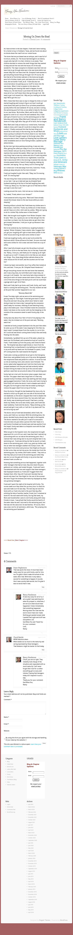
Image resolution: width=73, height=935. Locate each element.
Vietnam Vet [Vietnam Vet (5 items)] (62, 164)
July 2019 (30, 876)
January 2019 (31, 891)
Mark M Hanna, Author (61, 331)
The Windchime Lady (60, 442)
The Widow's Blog (11, 782)
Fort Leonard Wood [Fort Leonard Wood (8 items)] (59, 115)
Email (6, 726)
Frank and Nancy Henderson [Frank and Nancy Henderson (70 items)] (60, 118)
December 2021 (32, 817)
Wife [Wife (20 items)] (55, 173)
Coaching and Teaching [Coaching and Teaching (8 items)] (60, 107)
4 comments (45, 39)
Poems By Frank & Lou (44, 20)
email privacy (61, 83)
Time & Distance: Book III (12, 20)
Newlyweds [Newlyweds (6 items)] (56, 149)
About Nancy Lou (15, 18)
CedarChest (10, 766)
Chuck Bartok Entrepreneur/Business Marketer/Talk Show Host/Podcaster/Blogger (61, 267)
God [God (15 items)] (65, 123)
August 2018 (31, 904)
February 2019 (32, 889)
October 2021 (32, 822)
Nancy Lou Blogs (55, 22)
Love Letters (10, 774)
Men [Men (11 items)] (62, 143)
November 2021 (32, 819)
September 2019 (32, 871)
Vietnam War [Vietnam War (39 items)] (60, 166)
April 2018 (31, 914)
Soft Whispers (58, 440)
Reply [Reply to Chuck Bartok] (43, 649)
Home (6, 18)
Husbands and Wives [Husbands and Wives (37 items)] (60, 130)
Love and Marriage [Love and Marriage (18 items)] (60, 135)
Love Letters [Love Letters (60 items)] (60, 137)
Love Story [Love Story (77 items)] (59, 139)
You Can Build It (60, 397)
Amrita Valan (58, 459)
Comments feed (11, 812)
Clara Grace (58, 432)
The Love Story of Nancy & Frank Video (29, 24)
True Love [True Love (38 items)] (58, 157)
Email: (56, 72)
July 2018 (30, 907)
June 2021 (30, 830)
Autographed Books (10, 24)
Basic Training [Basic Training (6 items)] (60, 105)
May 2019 (30, 881)
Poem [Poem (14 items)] (56, 153)
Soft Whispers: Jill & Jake (61, 437)
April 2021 (31, 832)
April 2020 (31, 853)
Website (6, 733)
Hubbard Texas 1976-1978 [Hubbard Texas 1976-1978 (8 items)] (61, 125)
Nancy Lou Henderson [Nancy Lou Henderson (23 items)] (58, 146)
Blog (8, 764)
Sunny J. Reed (60, 423)
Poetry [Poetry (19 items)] (60, 153)
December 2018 (32, 894)
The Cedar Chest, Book (41, 22)
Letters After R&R (11, 771)
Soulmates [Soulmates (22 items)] (61, 155)
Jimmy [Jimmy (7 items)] (61, 131)
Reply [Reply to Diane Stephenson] (43, 587)
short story (10, 779)
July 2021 (30, 827)
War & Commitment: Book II (46, 18)
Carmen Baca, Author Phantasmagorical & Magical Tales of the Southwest (60, 249)
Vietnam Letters (11, 787)
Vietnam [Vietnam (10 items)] (56, 164)
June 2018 (30, 909)
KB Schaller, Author (60, 373)
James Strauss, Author (61, 304)
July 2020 (30, 845)
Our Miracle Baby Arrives (61, 457)
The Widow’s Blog (28, 22)
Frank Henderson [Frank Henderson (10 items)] (59, 123)
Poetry (8, 776)
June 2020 (30, 848)
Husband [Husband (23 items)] (62, 127)
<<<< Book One (9, 540)
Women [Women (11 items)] (60, 173)
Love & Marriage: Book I (29, 18)
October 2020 (32, 840)
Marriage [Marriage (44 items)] (58, 141)
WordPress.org (11, 814)
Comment (8, 700)
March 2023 (31, 812)
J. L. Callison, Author (60, 289)
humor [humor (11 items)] (56, 127)
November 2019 (32, 866)
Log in (8, 806)
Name (6, 719)
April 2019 (31, 884)
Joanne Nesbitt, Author (61, 315)
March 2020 (31, 855)
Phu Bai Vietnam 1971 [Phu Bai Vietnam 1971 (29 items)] (60, 150)
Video (8, 784)
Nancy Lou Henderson (61, 450)
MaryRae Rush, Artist (60, 385)
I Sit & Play (58, 434)
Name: (56, 68)
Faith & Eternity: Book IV (29, 20)
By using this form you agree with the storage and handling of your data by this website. (26, 741)
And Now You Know (60, 452)
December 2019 (32, 863)
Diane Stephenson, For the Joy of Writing (61, 359)
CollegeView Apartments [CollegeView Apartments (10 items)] (61, 111)
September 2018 (32, 902)
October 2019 (32, 868)
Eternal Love (13, 28)
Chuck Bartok (18, 637)
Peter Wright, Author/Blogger (59, 345)
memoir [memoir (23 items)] (57, 143)
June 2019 (30, 878)
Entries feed (10, 809)
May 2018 (30, 912)
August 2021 (31, 824)
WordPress (63, 922)
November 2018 (32, 896)
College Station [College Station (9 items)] (58, 109)
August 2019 (31, 873)
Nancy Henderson (29, 595)
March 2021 (31, 835)
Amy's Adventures (60, 407)
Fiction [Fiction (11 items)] (58, 113)
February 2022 (32, 814)
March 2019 (31, 886)
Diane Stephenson (20, 568)
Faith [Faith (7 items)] (55, 113)
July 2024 (30, 806)
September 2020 (32, 842)
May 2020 (30, 850)
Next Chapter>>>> (21, 540)
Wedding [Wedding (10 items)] (56, 168)
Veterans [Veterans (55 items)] (62, 162)
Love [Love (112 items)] (60, 133)
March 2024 (31, 809)
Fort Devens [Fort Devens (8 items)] (64, 113)
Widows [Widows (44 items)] (61, 170)
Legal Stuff (46, 24)
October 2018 (32, 899)
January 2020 (31, 860)
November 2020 (32, 837)
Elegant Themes (44, 922)
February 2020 (32, 858)
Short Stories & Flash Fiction (13, 22)
